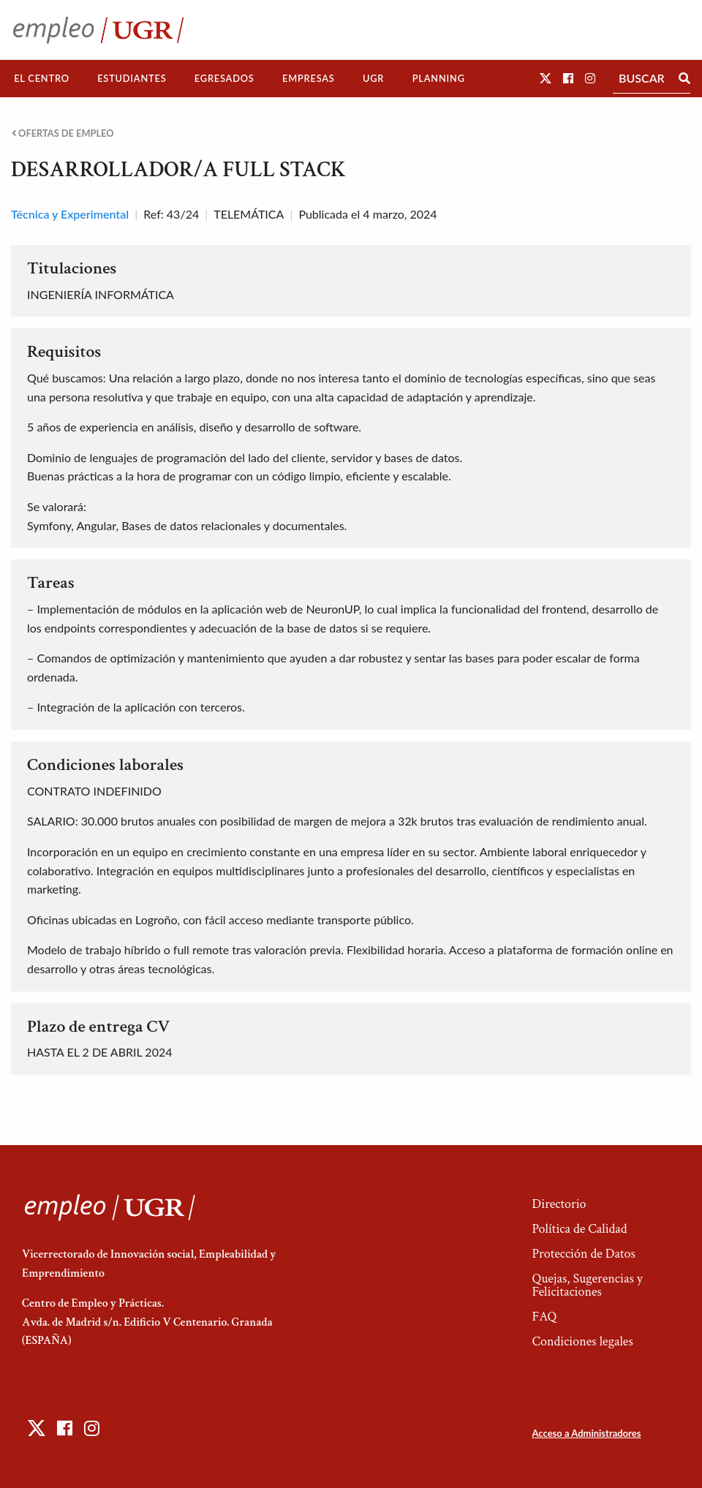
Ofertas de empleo (63, 133)
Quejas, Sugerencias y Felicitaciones (587, 1285)
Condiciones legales (582, 1341)
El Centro (41, 78)
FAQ (544, 1316)
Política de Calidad (579, 1228)
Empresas (308, 78)
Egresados (224, 78)
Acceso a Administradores (586, 1433)
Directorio (559, 1204)
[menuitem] (41, 78)
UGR (373, 78)
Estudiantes (131, 78)
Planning (438, 78)
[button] (545, 78)
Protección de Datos (583, 1253)
